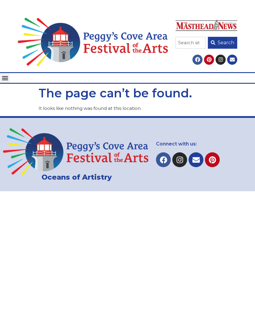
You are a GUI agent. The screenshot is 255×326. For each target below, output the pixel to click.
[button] (5, 78)
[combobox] (190, 43)
